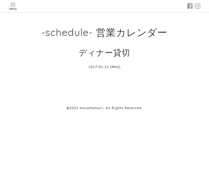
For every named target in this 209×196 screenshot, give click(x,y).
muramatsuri (91, 108)
